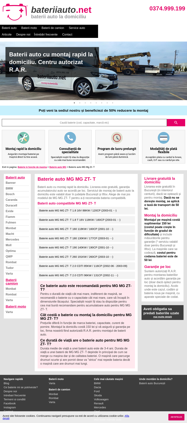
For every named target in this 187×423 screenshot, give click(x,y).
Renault (99, 396)
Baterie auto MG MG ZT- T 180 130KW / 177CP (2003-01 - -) (76, 231)
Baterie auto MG (57, 160)
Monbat (11, 221)
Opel (97, 404)
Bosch (10, 187)
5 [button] (96, 96)
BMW (9, 181)
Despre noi (111, 27)
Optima (11, 244)
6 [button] (102, 96)
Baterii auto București (152, 376)
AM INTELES (176, 417)
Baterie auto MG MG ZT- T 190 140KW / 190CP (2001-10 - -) (76, 240)
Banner (11, 176)
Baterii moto (29, 27)
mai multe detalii (162, 310)
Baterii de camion (52, 27)
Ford (97, 384)
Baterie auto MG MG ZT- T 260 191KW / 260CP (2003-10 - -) (76, 250)
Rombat (11, 255)
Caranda (11, 193)
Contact (155, 27)
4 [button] (91, 96)
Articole (94, 27)
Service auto (77, 27)
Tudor (10, 261)
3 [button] (85, 96)
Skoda (98, 388)
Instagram (10, 400)
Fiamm (10, 210)
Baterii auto (9, 27)
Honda (98, 408)
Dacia (97, 380)
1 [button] (74, 96)
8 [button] (113, 96)
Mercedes (12, 232)
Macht (10, 227)
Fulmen (11, 215)
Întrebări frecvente (133, 27)
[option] (93, 64)
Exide (10, 204)
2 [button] (80, 96)
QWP (9, 249)
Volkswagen (101, 392)
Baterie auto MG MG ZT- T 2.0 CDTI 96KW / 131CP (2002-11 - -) (78, 268)
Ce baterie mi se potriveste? (21, 380)
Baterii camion (12, 275)
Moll (9, 238)
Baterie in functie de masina (32, 160)
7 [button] (107, 96)
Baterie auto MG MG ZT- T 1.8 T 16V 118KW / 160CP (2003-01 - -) (80, 213)
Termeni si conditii (14, 392)
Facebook (10, 396)
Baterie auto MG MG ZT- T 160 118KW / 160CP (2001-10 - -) (76, 222)
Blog (6, 376)
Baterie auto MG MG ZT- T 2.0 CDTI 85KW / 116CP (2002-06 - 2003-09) (83, 259)
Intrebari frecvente (15, 388)
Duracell (11, 198)
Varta (9, 267)
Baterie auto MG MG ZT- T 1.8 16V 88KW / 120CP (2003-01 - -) (78, 203)
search (176, 116)
